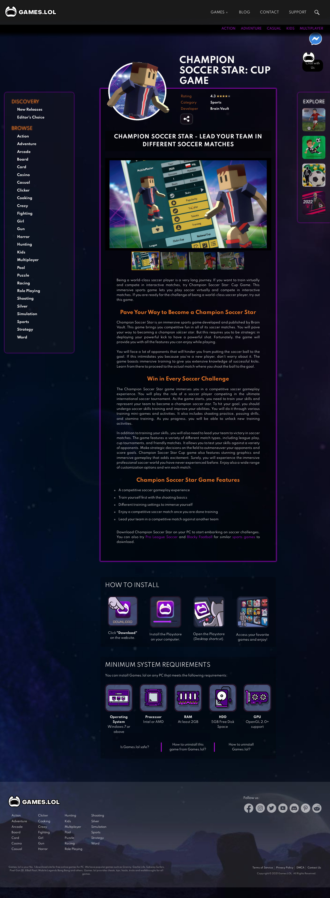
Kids (290, 28)
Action (228, 28)
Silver (22, 306)
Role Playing (28, 291)
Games (217, 12)
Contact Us (314, 867)
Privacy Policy (284, 867)
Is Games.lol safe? (134, 747)
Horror (23, 237)
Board (22, 159)
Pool (21, 268)
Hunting (24, 245)
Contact (269, 12)
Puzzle (23, 275)
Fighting (25, 214)
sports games (243, 537)
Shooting (25, 299)
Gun (21, 229)
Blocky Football (199, 537)
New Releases (29, 110)
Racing (23, 283)
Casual (274, 28)
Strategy (25, 330)
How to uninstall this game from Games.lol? (188, 747)
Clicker (23, 190)
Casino (23, 175)
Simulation (27, 314)
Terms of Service (262, 867)
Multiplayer (311, 28)
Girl (20, 221)
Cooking (24, 198)
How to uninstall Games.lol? (241, 747)
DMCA (300, 867)
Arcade (23, 152)
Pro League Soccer (161, 537)
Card (21, 167)
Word (22, 337)
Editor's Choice (30, 117)
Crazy (22, 206)
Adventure (251, 28)
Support (297, 12)
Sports (23, 322)
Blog (244, 12)
